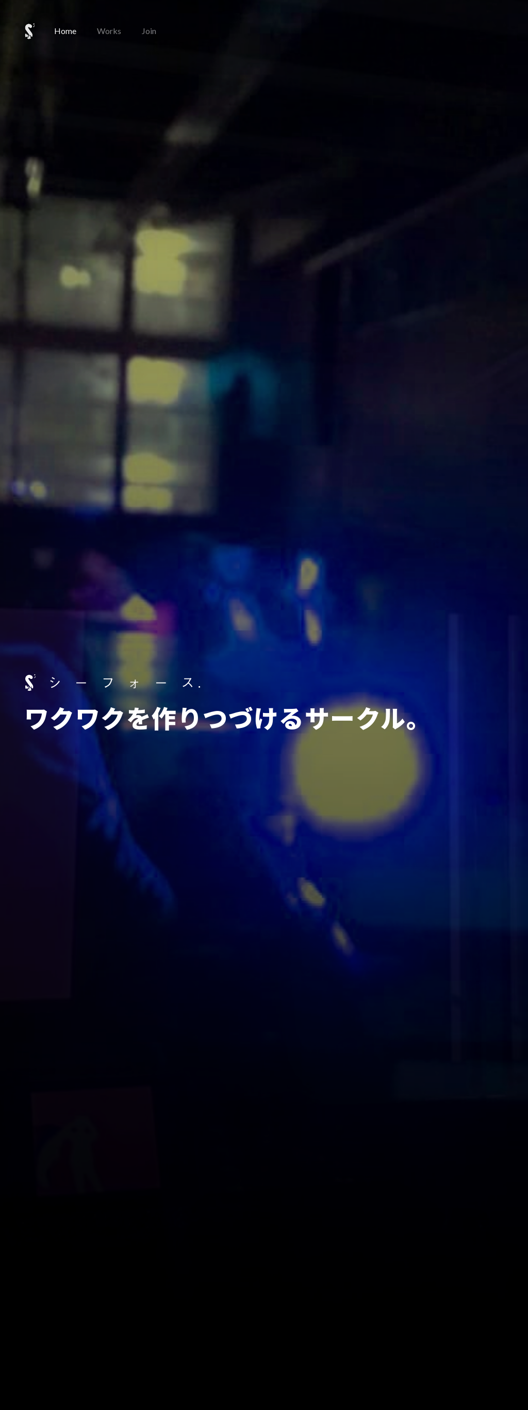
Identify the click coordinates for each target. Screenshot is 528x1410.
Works (109, 31)
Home (65, 31)
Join (149, 31)
